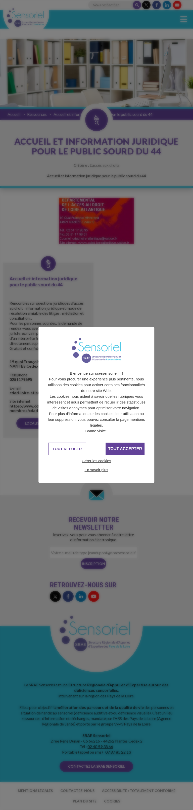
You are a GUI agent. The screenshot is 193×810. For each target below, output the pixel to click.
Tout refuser (67, 449)
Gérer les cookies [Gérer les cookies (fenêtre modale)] (96, 461)
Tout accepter (125, 449)
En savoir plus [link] (96, 470)
